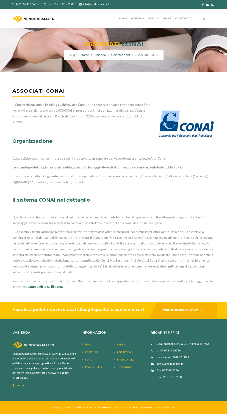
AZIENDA (137, 18)
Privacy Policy (93, 366)
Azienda (100, 55)
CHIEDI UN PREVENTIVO (180, 310)
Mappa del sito (125, 359)
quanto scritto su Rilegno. (44, 287)
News (167, 18)
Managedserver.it (165, 407)
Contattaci (185, 18)
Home (123, 18)
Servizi (153, 18)
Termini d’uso (124, 366)
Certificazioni (120, 55)
